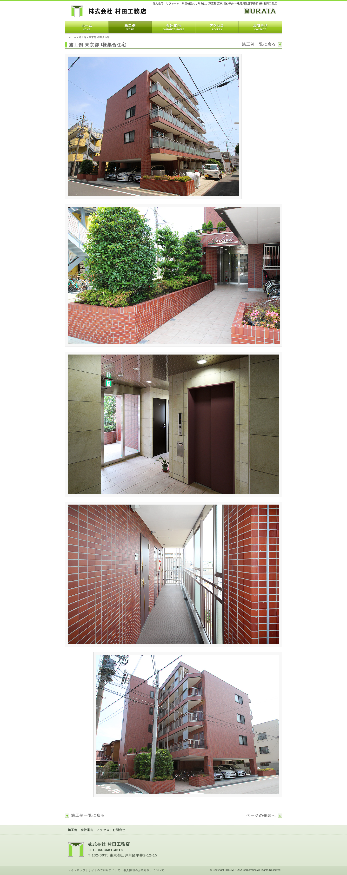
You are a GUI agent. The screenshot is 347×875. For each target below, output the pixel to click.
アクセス (217, 27)
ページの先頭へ (261, 815)
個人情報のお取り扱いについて (143, 870)
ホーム (86, 27)
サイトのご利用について (104, 870)
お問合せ (260, 27)
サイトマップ (77, 870)
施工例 (130, 27)
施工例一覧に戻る (259, 44)
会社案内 (173, 27)
